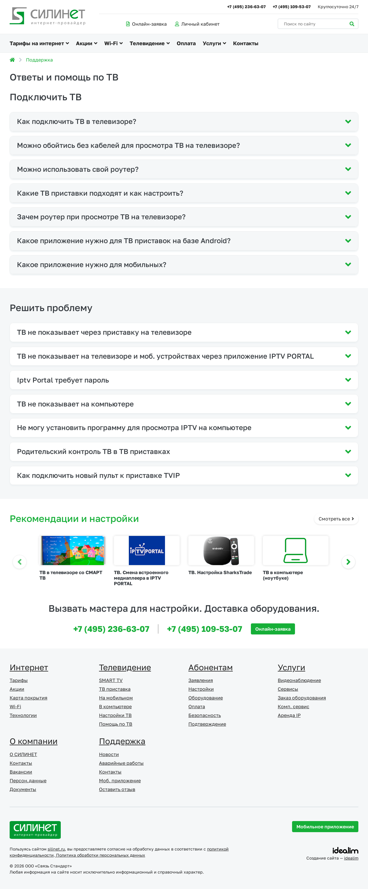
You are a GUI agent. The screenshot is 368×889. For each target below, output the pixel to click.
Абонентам (210, 667)
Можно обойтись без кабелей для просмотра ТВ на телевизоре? (128, 145)
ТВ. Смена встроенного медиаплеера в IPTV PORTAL (141, 577)
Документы (23, 789)
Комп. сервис (293, 706)
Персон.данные (28, 780)
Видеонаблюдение (299, 680)
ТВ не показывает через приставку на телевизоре (104, 332)
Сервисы (288, 689)
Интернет (29, 667)
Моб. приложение (120, 780)
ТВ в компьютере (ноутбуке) (283, 575)
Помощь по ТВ (115, 724)
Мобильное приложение (325, 827)
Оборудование (205, 698)
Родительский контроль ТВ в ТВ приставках (93, 451)
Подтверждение (207, 724)
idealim (351, 857)
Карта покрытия (28, 698)
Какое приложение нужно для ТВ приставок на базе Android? (123, 240)
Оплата (186, 43)
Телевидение (147, 43)
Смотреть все (336, 519)
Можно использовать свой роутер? (77, 169)
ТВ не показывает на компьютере (75, 403)
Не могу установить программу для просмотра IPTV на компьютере (134, 427)
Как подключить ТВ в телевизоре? (76, 121)
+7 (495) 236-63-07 (246, 6)
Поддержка (39, 60)
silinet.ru (56, 848)
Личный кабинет (197, 24)
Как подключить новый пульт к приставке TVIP (98, 475)
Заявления (200, 680)
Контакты (245, 43)
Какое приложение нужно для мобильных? (91, 264)
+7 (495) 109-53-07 (292, 6)
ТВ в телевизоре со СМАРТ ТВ (70, 575)
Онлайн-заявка (146, 24)
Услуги (212, 43)
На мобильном (116, 698)
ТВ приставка (115, 689)
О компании (34, 741)
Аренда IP (289, 715)
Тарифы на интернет (37, 43)
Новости (109, 754)
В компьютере (115, 706)
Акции (84, 43)
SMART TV (111, 680)
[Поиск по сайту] (318, 24)
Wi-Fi (111, 43)
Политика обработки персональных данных (100, 855)
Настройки (201, 689)
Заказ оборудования (302, 698)
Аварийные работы (121, 763)
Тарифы (19, 680)
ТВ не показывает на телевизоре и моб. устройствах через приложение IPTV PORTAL (165, 356)
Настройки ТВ (115, 715)
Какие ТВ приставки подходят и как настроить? (100, 193)
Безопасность (204, 715)
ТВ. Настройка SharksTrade (220, 572)
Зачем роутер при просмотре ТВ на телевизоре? (101, 216)
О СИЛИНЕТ (23, 754)
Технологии (23, 715)
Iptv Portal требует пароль (63, 380)
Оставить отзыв (117, 789)
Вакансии (21, 772)
